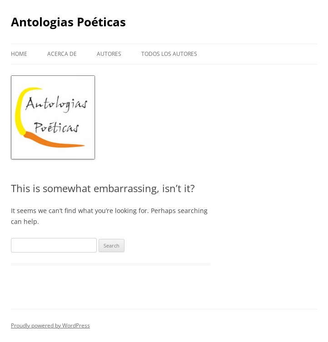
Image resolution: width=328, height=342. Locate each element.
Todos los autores (169, 54)
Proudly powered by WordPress (50, 325)
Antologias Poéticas (68, 22)
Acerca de (62, 54)
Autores (109, 54)
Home (19, 54)
